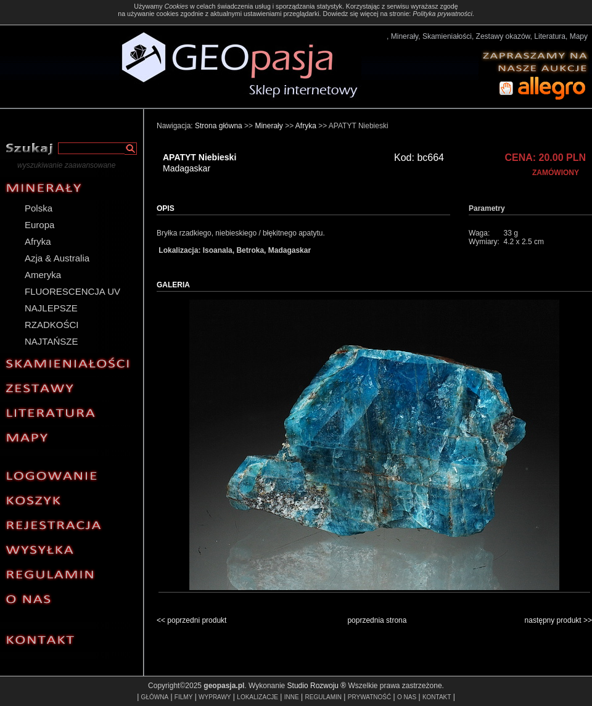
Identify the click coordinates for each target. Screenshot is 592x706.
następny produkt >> (558, 620)
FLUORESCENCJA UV (72, 291)
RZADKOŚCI (52, 324)
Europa (39, 225)
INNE (291, 697)
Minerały (268, 125)
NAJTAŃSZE (51, 341)
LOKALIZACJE (257, 697)
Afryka (38, 241)
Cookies (176, 6)
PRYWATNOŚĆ (369, 697)
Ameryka (43, 274)
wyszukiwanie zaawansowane (66, 165)
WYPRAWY (215, 697)
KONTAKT (436, 697)
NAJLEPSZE (51, 308)
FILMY (183, 697)
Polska (38, 208)
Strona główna (218, 125)
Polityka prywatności (442, 13)
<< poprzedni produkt (191, 620)
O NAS (406, 697)
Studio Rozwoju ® (317, 685)
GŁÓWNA (154, 697)
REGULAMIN (323, 697)
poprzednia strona (376, 620)
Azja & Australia (57, 258)
